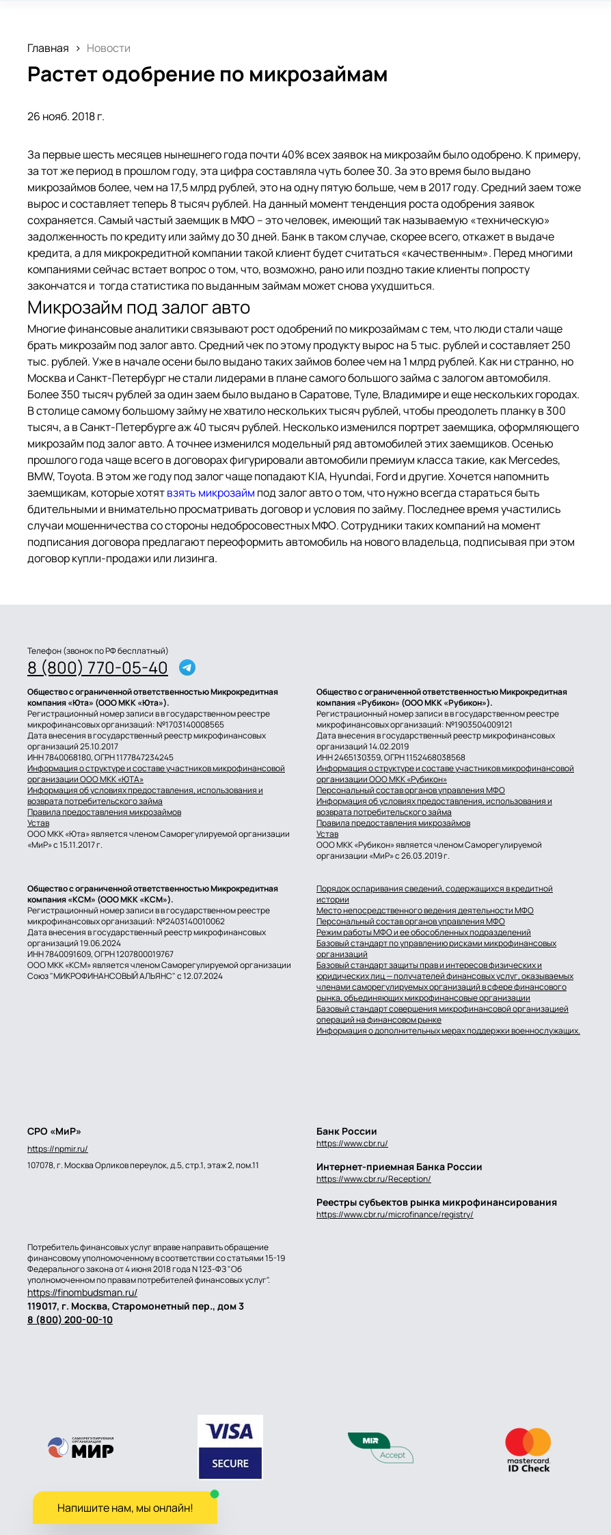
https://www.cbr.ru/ (352, 1143)
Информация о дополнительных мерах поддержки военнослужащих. (448, 1030)
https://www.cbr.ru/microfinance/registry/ (395, 1214)
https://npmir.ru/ (57, 1149)
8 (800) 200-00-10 (70, 1319)
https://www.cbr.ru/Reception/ (373, 1179)
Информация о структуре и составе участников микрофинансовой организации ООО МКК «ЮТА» (156, 774)
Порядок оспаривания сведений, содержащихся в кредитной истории (434, 894)
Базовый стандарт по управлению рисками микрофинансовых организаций (436, 949)
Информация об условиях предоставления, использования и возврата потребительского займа (145, 796)
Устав (38, 823)
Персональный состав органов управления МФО (410, 790)
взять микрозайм (211, 492)
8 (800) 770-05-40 (97, 667)
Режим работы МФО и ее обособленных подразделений (423, 932)
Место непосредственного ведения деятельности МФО (425, 910)
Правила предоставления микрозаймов (104, 812)
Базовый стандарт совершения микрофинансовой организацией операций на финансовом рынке (442, 1014)
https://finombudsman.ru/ (82, 1292)
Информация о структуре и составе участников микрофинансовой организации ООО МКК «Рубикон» (445, 774)
